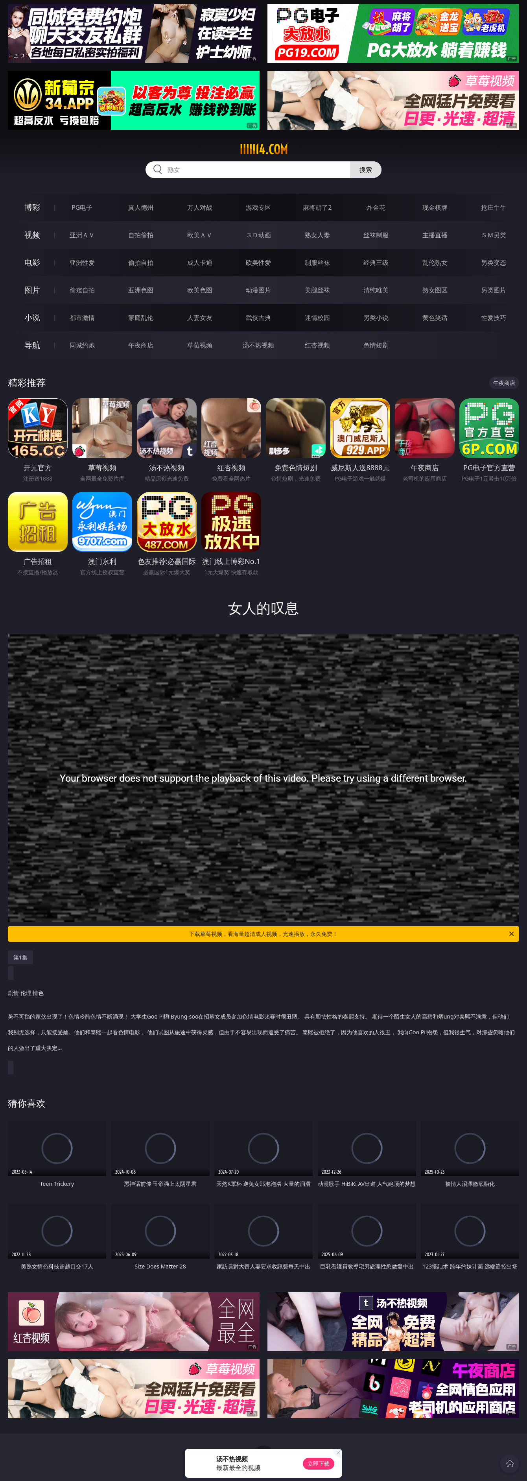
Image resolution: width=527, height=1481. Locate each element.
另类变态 (493, 262)
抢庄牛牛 (493, 207)
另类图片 (493, 290)
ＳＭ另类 (493, 235)
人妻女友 (199, 317)
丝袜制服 (376, 235)
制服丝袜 (317, 262)
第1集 (20, 957)
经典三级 (376, 262)
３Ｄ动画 (258, 235)
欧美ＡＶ (199, 235)
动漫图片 (258, 290)
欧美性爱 (258, 262)
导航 (32, 345)
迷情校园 (317, 317)
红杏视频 (317, 345)
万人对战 (199, 207)
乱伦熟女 (435, 262)
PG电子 (82, 207)
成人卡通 (199, 262)
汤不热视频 (258, 345)
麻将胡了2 (317, 207)
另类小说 (376, 317)
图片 (32, 290)
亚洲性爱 (82, 262)
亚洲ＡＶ (82, 235)
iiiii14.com (264, 149)
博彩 (32, 207)
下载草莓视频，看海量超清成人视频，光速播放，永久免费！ (352, 934)
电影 (32, 262)
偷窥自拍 (82, 290)
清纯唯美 (376, 290)
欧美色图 (199, 290)
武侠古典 (258, 317)
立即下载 (319, 1463)
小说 (32, 317)
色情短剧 (376, 345)
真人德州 (140, 207)
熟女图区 (435, 290)
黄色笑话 (435, 317)
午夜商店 (140, 345)
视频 (32, 234)
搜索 (365, 169)
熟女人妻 (317, 235)
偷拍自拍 (140, 262)
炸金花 (376, 207)
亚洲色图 (140, 290)
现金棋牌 (435, 207)
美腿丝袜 (317, 290)
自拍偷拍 (140, 235)
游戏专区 (258, 207)
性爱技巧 (493, 317)
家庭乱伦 (140, 317)
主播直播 (435, 235)
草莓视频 (199, 345)
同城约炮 (82, 345)
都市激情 (82, 317)
